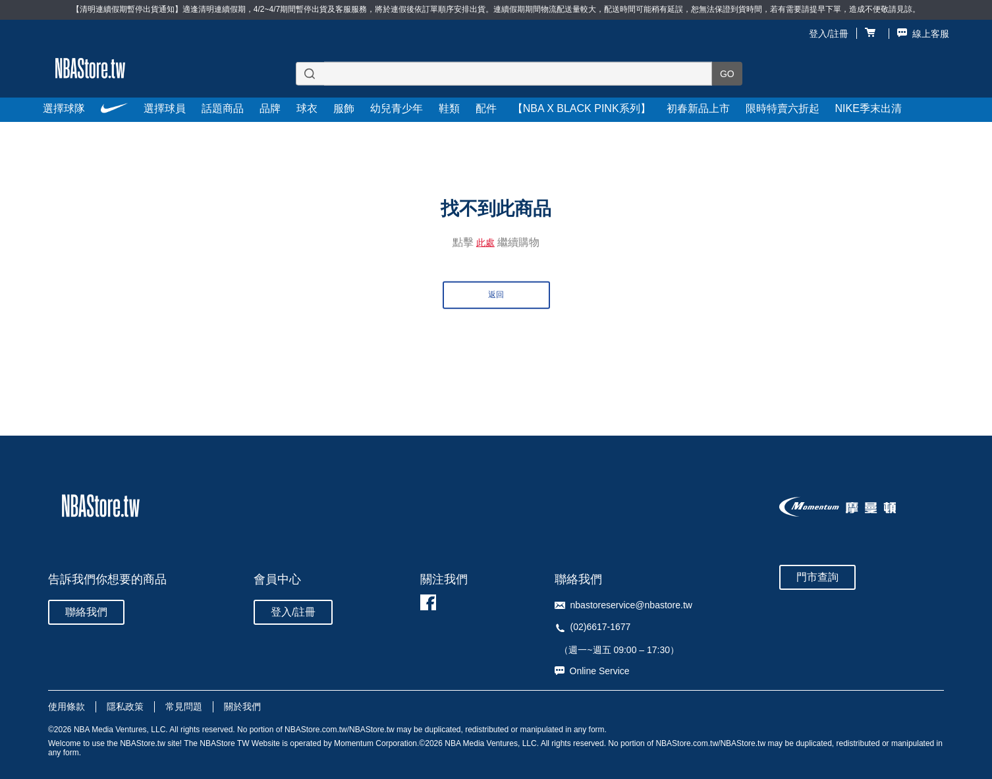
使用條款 (66, 706)
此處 (485, 242)
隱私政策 (125, 706)
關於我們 (242, 706)
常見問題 (183, 706)
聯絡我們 (86, 612)
